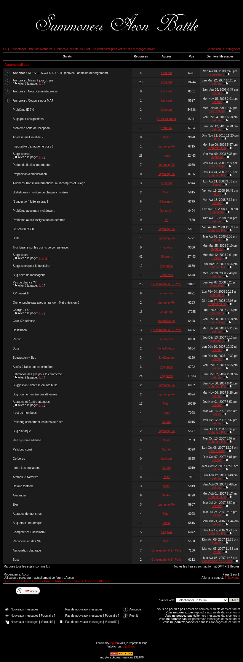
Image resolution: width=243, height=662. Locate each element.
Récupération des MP (27, 541)
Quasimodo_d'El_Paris (166, 284)
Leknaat (166, 73)
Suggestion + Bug (24, 357)
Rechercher (18, 49)
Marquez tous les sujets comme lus (27, 566)
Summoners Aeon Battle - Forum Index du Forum (42, 581)
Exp (15, 504)
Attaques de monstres (27, 513)
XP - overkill (20, 293)
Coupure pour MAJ (40, 100)
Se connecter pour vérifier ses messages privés (124, 49)
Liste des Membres (40, 49)
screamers (217, 74)
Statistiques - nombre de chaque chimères (40, 192)
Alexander (19, 495)
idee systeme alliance (27, 440)
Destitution (20, 330)
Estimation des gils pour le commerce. (38, 374)
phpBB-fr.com (129, 646)
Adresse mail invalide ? (28, 137)
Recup (17, 339)
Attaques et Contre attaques (31, 401)
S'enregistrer (231, 49)
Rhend (217, 552)
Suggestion (20, 255)
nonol (166, 155)
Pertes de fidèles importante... (32, 164)
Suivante (233, 577)
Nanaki (166, 422)
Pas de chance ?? (24, 282)
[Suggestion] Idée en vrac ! (30, 201)
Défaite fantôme (23, 486)
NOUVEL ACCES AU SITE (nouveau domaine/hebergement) (68, 73)
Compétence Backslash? (29, 532)
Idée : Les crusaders (26, 467)
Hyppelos (217, 157)
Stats (16, 238)
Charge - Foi (21, 310)
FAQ (6, 49)
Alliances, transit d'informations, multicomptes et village (49, 183)
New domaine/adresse (43, 91)
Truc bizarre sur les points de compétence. (41, 247)
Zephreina (166, 275)
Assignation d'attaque (27, 550)
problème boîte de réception (31, 128)
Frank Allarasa (166, 119)
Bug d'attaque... (23, 431)
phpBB (113, 643)
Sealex (217, 184)
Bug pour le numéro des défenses (35, 394)
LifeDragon (166, 357)
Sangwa (166, 532)
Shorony (166, 256)
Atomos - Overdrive (25, 477)
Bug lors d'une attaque (27, 523)
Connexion (214, 49)
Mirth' (166, 137)
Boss (16, 348)
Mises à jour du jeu (40, 80)
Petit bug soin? (22, 449)
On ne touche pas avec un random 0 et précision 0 (46, 302)
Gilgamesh (166, 201)
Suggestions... (22, 154)
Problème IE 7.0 (23, 109)
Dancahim (166, 210)
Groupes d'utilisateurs (68, 49)
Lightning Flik (166, 146)
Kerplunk (166, 128)
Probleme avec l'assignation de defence (39, 220)
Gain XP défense (24, 321)
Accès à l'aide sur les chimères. (33, 366)
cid (166, 220)
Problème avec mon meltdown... (34, 210)
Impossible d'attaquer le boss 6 (33, 146)
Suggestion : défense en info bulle (35, 385)
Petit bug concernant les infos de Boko (38, 422)
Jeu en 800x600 (23, 229)
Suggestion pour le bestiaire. (31, 265)
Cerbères (19, 458)
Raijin (166, 477)
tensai (166, 523)
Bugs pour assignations (28, 119)
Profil (87, 49)
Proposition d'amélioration (30, 174)
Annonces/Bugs (16, 64)
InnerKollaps (217, 111)
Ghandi (166, 440)
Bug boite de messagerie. (29, 275)
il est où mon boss (25, 412)
